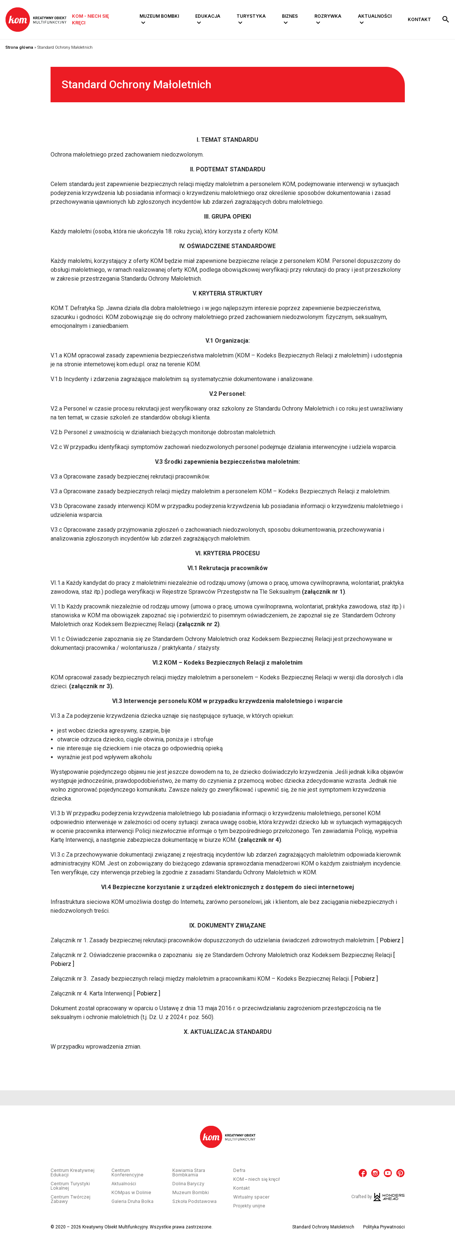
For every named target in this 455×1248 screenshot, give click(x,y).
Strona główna (19, 47)
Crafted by (377, 1196)
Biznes (290, 16)
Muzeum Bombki (159, 16)
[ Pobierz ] (364, 978)
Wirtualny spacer (251, 1197)
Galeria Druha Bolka (132, 1201)
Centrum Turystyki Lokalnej (70, 1186)
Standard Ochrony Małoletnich (323, 1227)
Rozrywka (327, 16)
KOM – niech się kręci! (256, 1179)
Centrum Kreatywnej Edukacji (72, 1172)
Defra (239, 1170)
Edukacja (207, 16)
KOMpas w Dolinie (131, 1192)
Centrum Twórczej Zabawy (70, 1199)
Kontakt (419, 19)
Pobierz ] (391, 940)
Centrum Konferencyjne (127, 1172)
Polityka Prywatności (384, 1227)
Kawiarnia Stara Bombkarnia (188, 1172)
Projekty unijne (249, 1206)
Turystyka (251, 16)
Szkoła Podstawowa (194, 1201)
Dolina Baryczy (188, 1184)
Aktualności (375, 16)
